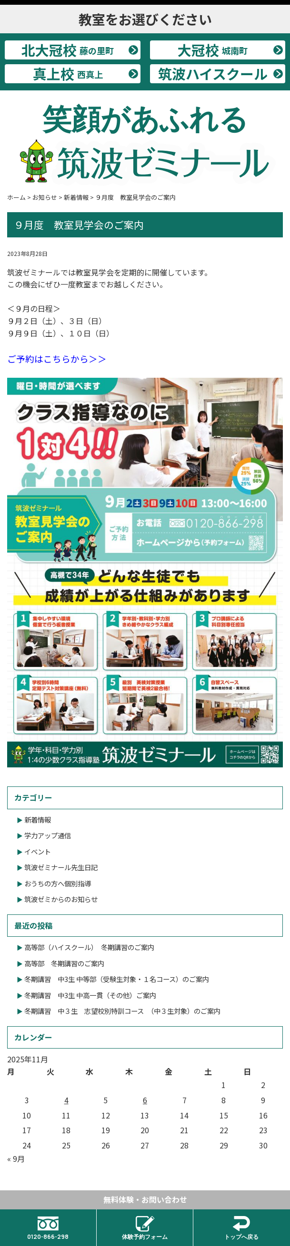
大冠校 (213, 49)
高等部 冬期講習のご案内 (64, 963)
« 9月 (16, 1158)
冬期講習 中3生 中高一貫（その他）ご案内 (90, 995)
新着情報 (37, 819)
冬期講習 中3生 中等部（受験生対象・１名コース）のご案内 (116, 979)
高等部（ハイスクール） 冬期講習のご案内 (89, 947)
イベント (37, 851)
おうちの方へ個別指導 (57, 883)
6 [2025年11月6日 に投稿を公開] (145, 1100)
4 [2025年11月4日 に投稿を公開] (66, 1100)
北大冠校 (67, 49)
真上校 (68, 73)
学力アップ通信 (47, 835)
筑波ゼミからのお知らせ (61, 899)
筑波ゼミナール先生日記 (61, 867)
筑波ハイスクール (213, 73)
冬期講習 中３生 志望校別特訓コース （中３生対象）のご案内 (122, 1011)
